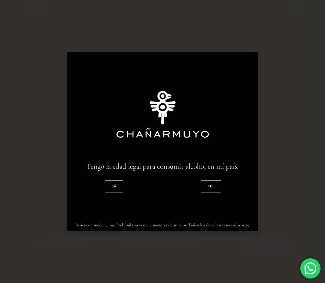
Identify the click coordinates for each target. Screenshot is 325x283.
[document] (162, 141)
